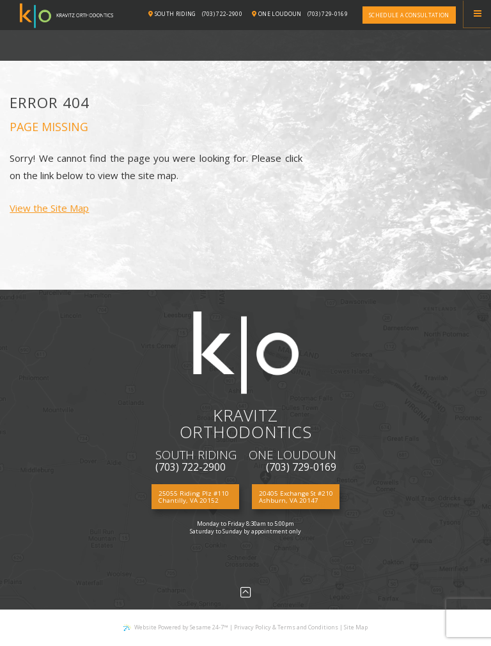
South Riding (172, 13)
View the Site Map (49, 207)
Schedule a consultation (409, 15)
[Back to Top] (246, 592)
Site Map (356, 627)
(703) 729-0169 (328, 13)
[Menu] (477, 14)
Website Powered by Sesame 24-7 (175, 627)
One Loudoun (276, 13)
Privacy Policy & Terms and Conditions (286, 627)
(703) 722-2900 (222, 13)
